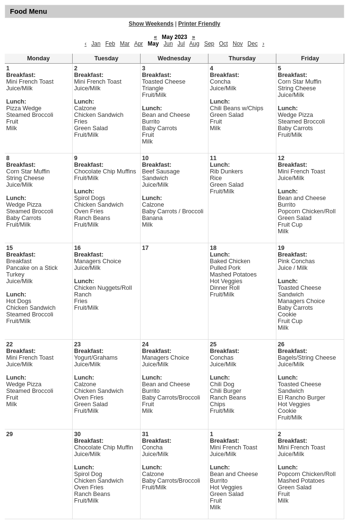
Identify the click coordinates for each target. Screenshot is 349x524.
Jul (181, 43)
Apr (138, 43)
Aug (194, 43)
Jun (167, 43)
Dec (252, 43)
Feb (110, 43)
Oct (223, 43)
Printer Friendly (199, 23)
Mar (125, 43)
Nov (238, 43)
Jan (95, 43)
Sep (209, 43)
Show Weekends (151, 23)
